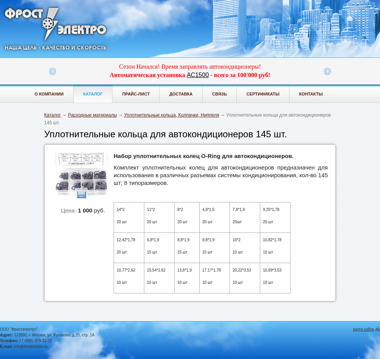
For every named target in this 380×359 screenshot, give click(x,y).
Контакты (311, 94)
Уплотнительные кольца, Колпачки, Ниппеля (171, 115)
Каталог (93, 94)
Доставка (181, 94)
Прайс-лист (136, 94)
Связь (219, 94)
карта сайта (363, 329)
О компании (49, 94)
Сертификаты (262, 94)
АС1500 (198, 75)
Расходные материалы (92, 115)
